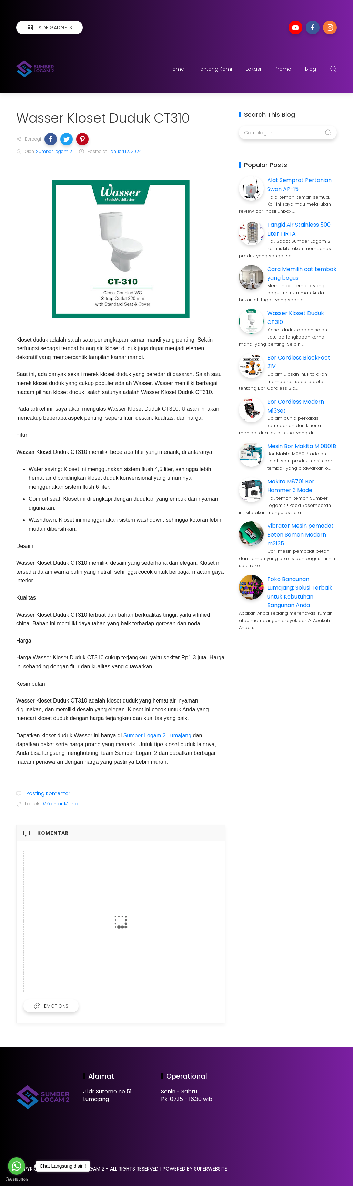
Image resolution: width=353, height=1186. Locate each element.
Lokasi (253, 68)
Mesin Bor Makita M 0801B (301, 446)
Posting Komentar (47, 793)
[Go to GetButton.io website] (17, 1179)
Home (176, 68)
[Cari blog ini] (287, 132)
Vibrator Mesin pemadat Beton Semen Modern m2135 (300, 534)
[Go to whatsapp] (16, 1166)
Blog (310, 68)
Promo (283, 68)
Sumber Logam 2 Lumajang (157, 735)
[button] (50, 139)
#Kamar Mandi (60, 803)
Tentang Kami (215, 68)
